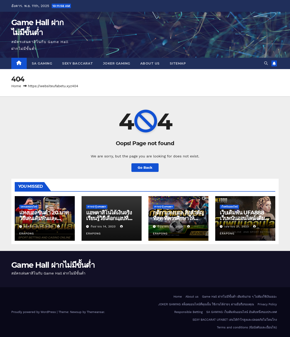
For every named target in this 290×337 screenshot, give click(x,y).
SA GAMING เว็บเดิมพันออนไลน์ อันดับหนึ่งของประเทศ (241, 312)
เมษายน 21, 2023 (237, 226)
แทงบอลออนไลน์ (29, 206)
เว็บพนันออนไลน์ (229, 206)
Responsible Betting (188, 312)
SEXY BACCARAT (77, 63)
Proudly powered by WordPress (34, 312)
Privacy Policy (267, 304)
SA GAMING (42, 63)
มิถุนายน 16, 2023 (170, 226)
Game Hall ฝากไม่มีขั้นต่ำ (53, 265)
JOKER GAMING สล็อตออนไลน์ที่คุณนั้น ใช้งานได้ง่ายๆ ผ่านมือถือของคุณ (206, 304)
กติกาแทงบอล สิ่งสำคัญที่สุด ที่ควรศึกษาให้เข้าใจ (178, 218)
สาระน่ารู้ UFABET (96, 206)
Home (16, 86)
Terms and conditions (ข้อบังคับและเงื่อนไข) (247, 327)
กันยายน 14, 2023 (104, 226)
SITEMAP (178, 63)
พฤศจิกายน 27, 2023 (39, 226)
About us (150, 63)
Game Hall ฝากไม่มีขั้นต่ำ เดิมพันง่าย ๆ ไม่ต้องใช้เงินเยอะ (239, 296)
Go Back (145, 167)
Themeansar (95, 312)
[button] (266, 63)
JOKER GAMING (116, 63)
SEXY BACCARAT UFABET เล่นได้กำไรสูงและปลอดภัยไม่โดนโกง (235, 319)
